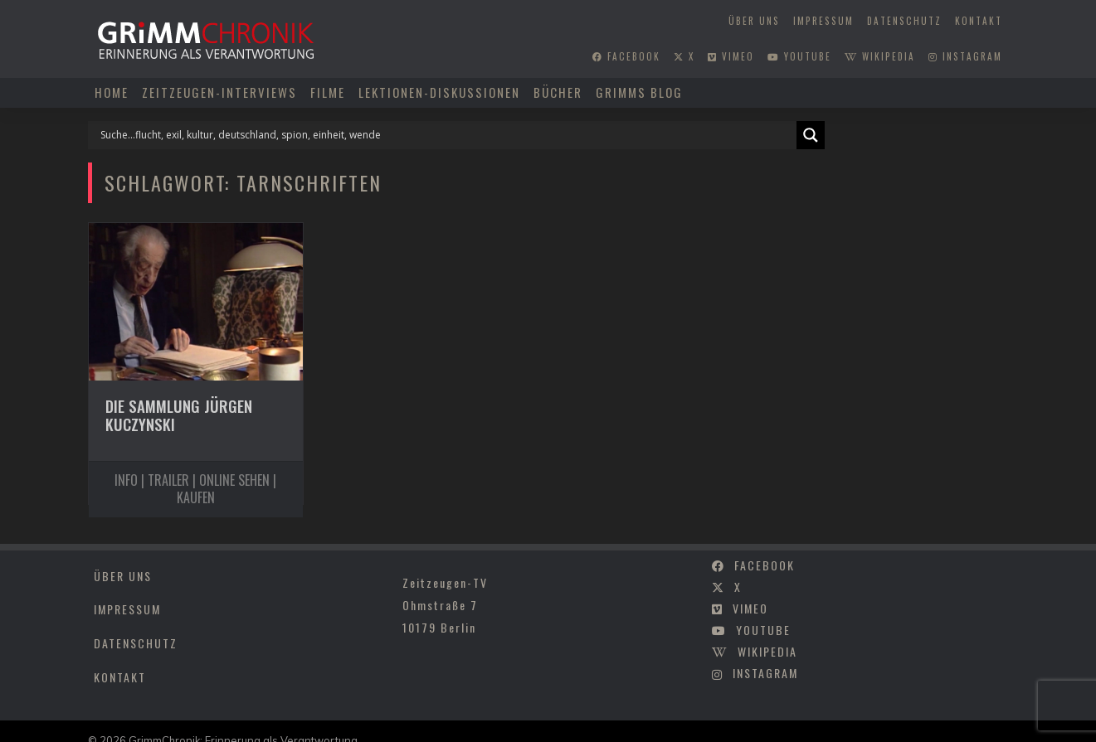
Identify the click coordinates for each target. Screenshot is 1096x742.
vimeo (731, 56)
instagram (965, 56)
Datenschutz (904, 20)
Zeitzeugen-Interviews (219, 92)
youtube (799, 56)
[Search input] (446, 135)
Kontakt (978, 20)
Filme (327, 92)
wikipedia (880, 56)
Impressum (823, 20)
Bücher (557, 92)
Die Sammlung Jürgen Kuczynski (178, 415)
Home (112, 92)
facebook (626, 56)
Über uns (754, 20)
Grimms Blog (639, 92)
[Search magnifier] (810, 135)
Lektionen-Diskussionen (439, 92)
